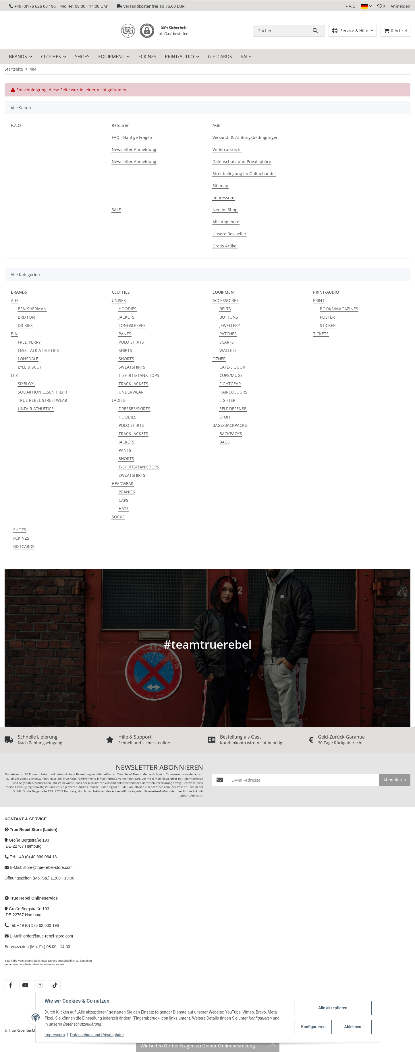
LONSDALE (28, 358)
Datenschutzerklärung (157, 783)
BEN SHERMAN (32, 308)
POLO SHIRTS (131, 342)
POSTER (327, 317)
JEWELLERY (229, 325)
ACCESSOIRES (226, 300)
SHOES (19, 529)
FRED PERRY (29, 342)
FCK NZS (21, 538)
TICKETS (321, 333)
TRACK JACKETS (133, 383)
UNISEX (119, 300)
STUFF (225, 417)
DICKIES (25, 325)
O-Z (14, 375)
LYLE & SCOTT (31, 367)
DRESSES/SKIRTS (134, 408)
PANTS (125, 333)
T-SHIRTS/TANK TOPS (139, 375)
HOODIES (127, 308)
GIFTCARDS (23, 546)
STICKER (328, 325)
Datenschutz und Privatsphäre (97, 1034)
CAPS (123, 500)
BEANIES (127, 492)
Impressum (55, 1034)
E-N (14, 333)
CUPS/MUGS (231, 375)
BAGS (224, 442)
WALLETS (228, 350)
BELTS (225, 308)
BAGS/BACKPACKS (230, 425)
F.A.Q (350, 6)
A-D (14, 300)
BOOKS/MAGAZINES (339, 308)
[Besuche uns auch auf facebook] (10, 985)
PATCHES (228, 333)
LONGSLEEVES (132, 325)
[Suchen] (282, 31)
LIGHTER (227, 400)
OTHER (219, 358)
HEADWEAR (123, 483)
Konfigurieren (313, 1026)
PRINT (319, 300)
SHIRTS (125, 350)
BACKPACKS (230, 433)
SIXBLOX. (26, 383)
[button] (366, 6)
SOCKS (118, 517)
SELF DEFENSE (232, 408)
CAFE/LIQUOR (232, 367)
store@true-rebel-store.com (47, 867)
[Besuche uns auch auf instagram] (40, 985)
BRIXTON (26, 317)
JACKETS (126, 317)
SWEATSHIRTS (132, 367)
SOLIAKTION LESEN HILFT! (42, 392)
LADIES (118, 400)
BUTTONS (228, 317)
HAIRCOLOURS (233, 392)
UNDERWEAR (131, 392)
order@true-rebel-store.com (48, 936)
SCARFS (226, 342)
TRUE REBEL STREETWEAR (42, 400)
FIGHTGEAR (230, 383)
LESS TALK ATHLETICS (38, 350)
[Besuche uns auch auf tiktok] (55, 985)
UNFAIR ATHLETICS (36, 408)
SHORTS (126, 358)
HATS (124, 508)
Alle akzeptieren (332, 1007)
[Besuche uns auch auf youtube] (25, 985)
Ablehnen (352, 1026)
